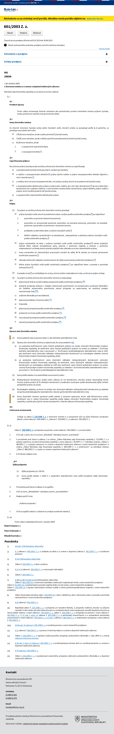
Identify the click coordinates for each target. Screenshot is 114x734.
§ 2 (32, 338)
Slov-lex (34, 3)
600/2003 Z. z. (33, 551)
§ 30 (16, 602)
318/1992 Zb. (49, 595)
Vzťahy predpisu (12, 61)
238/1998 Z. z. (27, 430)
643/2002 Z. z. (14, 620)
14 (21, 569)
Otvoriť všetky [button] (104, 48)
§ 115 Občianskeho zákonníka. (27, 559)
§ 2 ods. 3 (50, 617)
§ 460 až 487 (20, 580)
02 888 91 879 (11, 698)
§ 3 (95, 128)
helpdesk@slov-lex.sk (15, 707)
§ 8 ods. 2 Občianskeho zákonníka (29, 546)
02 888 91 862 (11, 695)
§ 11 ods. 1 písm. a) (29, 615)
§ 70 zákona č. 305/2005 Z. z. (26, 650)
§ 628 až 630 (32, 580)
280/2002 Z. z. (69, 617)
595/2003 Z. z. (28, 564)
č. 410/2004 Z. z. (28, 635)
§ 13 (16, 569)
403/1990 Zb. (27, 582)
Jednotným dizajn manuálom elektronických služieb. (45, 723)
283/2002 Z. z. (36, 569)
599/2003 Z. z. (32, 630)
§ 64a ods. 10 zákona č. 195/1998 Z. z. (30, 625)
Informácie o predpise (15, 53)
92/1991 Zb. (19, 585)
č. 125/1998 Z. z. (39, 416)
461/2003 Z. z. (92, 551)
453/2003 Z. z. (47, 612)
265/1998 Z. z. (54, 615)
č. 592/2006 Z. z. (28, 656)
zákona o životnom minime (26, 638)
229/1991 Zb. (20, 587)
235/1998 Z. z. (38, 607)
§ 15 (16, 630)
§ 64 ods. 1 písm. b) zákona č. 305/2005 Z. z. (33, 643)
